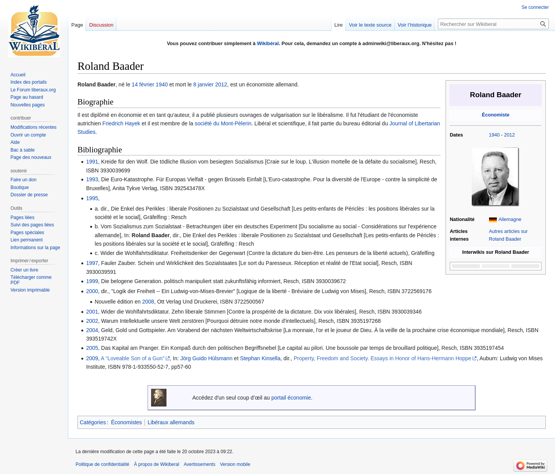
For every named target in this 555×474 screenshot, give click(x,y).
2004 (92, 330)
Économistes (126, 422)
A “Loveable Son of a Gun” (133, 358)
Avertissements (199, 464)
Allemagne (509, 219)
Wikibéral (268, 43)
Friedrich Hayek (121, 123)
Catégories (93, 422)
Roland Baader (151, 235)
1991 (92, 162)
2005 (92, 348)
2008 (148, 302)
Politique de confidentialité (102, 464)
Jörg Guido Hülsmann (206, 358)
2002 (92, 321)
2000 (92, 291)
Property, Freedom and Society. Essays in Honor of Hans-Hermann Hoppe (382, 358)
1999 (92, 281)
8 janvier (203, 84)
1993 (92, 179)
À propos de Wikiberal (156, 464)
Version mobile (235, 464)
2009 (92, 358)
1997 (92, 263)
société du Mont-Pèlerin (223, 123)
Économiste (495, 115)
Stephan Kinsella (260, 358)
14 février (143, 84)
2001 (92, 312)
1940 (494, 135)
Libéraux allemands (171, 422)
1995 (92, 198)
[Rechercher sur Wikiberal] (493, 24)
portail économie (291, 398)
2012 (509, 135)
